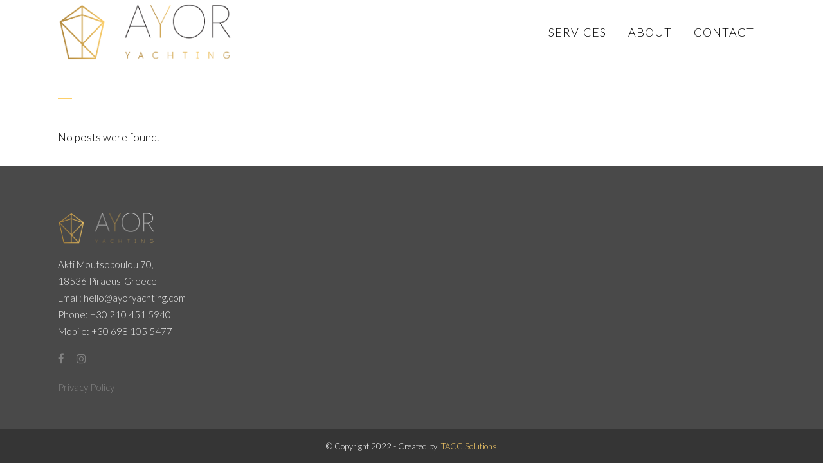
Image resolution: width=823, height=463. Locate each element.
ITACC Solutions (468, 446)
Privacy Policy (86, 387)
